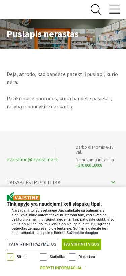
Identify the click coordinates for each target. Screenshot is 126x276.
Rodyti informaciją (60, 268)
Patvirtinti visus (81, 244)
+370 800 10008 (89, 165)
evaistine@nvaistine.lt (32, 159)
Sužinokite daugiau (82, 233)
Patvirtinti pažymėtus (32, 244)
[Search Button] (95, 10)
